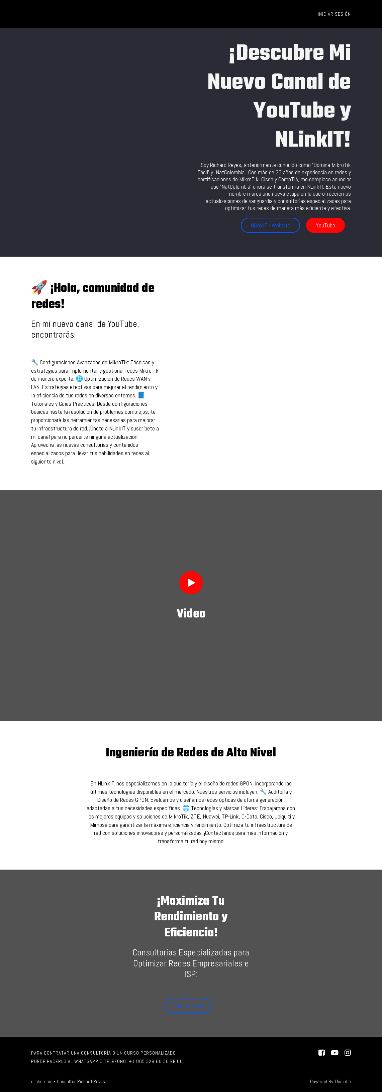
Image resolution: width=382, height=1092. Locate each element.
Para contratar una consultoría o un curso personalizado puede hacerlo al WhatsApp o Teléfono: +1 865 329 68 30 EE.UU (107, 1057)
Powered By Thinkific (330, 1081)
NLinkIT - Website (270, 225)
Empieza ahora (187, 1005)
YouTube (325, 225)
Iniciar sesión (334, 14)
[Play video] (191, 582)
